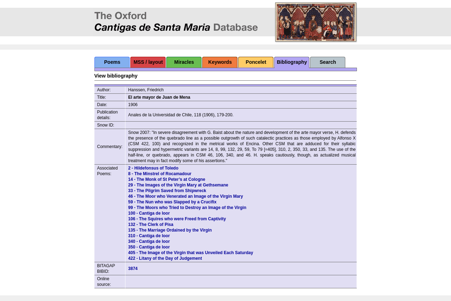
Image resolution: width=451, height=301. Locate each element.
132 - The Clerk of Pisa (150, 224)
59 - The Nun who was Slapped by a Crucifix (172, 201)
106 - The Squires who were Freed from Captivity (177, 218)
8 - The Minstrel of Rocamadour (159, 173)
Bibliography (292, 62)
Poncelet (256, 62)
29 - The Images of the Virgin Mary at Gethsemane (178, 185)
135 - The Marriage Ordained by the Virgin (170, 230)
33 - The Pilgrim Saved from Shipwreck (167, 190)
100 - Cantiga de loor (149, 213)
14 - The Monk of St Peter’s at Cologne (166, 179)
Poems (112, 62)
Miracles (184, 62)
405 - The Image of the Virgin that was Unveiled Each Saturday (190, 252)
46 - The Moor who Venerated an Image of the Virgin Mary (185, 196)
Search (328, 62)
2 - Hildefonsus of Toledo (153, 168)
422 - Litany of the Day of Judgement (165, 258)
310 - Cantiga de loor (149, 235)
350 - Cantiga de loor (149, 247)
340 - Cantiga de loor (149, 241)
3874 (133, 268)
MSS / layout (148, 62)
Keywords (220, 62)
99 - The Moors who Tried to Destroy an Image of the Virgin (187, 207)
